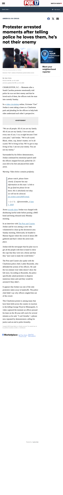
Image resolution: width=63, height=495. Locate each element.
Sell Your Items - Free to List (22, 335)
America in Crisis (11, 18)
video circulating (12, 104)
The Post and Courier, (26, 224)
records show (13, 210)
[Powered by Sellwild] (35, 442)
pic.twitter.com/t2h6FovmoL (18, 197)
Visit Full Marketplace (32, 335)
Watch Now (56, 3)
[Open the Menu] (3, 3)
